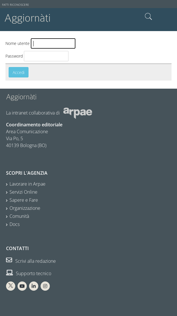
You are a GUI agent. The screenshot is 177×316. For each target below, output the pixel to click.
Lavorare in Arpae (27, 184)
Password (14, 56)
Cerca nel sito (148, 16)
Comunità (19, 216)
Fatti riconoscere (15, 5)
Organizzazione (24, 208)
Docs (14, 224)
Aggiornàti (27, 18)
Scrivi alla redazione (31, 261)
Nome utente (17, 43)
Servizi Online (23, 192)
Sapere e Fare (23, 200)
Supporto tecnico (28, 273)
